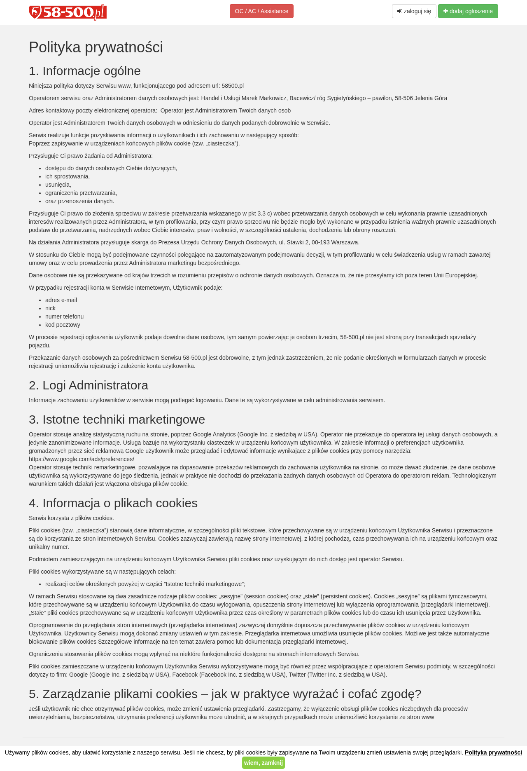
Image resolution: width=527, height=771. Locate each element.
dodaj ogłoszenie (468, 11)
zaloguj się (414, 11)
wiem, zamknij (263, 762)
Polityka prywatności (493, 752)
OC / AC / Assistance (262, 11)
